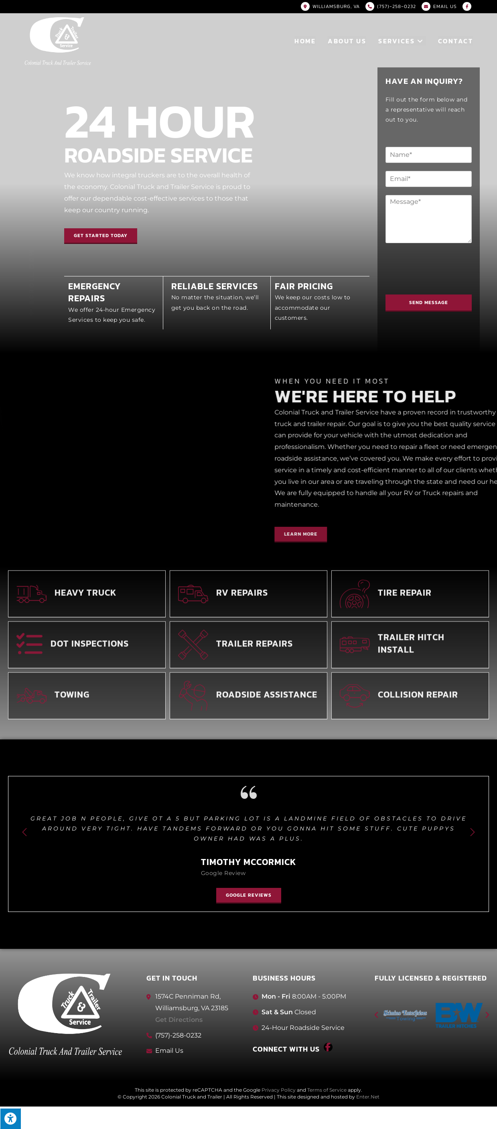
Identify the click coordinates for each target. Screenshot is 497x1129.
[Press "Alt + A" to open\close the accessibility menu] (10, 1118)
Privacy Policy (279, 1090)
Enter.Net (367, 1097)
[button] (100, 234)
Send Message (431, 302)
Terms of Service (327, 1090)
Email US (445, 6)
